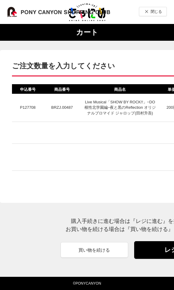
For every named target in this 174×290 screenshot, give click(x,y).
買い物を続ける (94, 250)
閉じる (156, 11)
